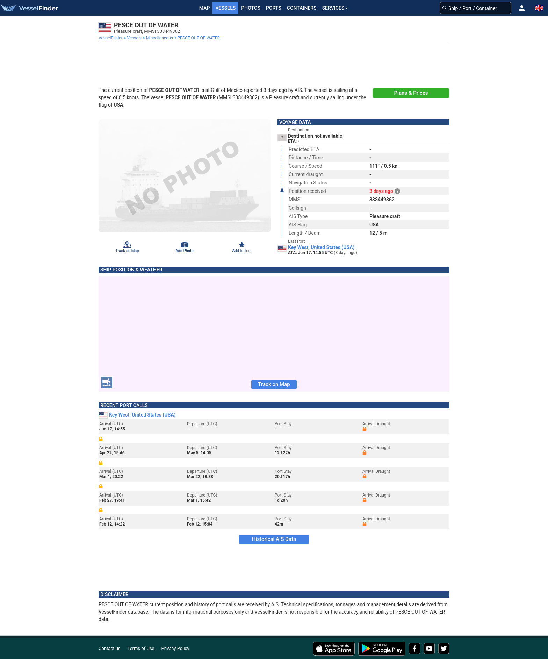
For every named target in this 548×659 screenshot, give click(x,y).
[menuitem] (111, 38)
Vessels (225, 8)
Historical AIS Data (274, 539)
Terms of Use (141, 648)
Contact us (110, 648)
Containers (302, 8)
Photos (250, 8)
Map (204, 8)
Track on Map (274, 384)
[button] (522, 8)
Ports (273, 8)
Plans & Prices (411, 93)
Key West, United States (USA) (321, 247)
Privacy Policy (175, 648)
